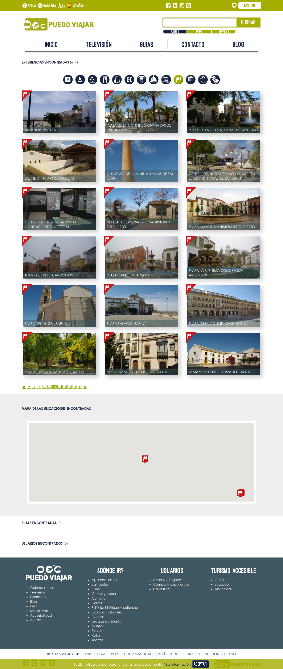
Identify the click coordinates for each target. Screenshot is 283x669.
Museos (98, 626)
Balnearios (100, 584)
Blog (238, 44)
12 (64, 386)
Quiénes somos (42, 587)
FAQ (33, 606)
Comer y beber (104, 594)
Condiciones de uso (217, 654)
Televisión (99, 44)
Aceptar (200, 664)
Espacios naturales (106, 612)
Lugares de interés (106, 621)
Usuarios (224, 31)
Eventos (98, 617)
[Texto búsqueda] (199, 22)
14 (74, 386)
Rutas (199, 31)
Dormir (97, 603)
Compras (99, 598)
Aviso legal (95, 654)
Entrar (249, 5)
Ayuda (32, 5)
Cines (96, 589)
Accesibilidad (41, 615)
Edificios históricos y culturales (115, 607)
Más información (177, 664)
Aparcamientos (104, 580)
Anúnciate (223, 589)
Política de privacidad (132, 654)
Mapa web (50, 5)
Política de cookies (176, 654)
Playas (97, 631)
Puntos (175, 31)
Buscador (222, 584)
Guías (146, 44)
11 (59, 386)
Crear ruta (161, 589)
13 (69, 386)
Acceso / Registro (167, 580)
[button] (145, 459)
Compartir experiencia (171, 584)
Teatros (97, 640)
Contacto (193, 44)
